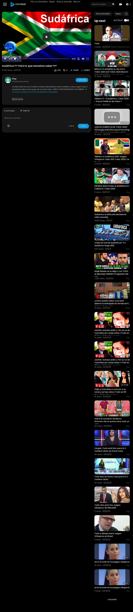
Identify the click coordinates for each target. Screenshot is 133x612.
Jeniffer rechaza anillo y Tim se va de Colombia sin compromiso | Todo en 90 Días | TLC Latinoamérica (112, 333)
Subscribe (82, 80)
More (76, 1)
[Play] (5, 58)
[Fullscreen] (87, 58)
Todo (96, 43)
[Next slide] (126, 14)
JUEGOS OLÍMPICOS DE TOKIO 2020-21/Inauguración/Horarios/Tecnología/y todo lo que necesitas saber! (112, 130)
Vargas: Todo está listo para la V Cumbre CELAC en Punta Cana (110, 449)
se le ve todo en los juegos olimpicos (112, 562)
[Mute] (83, 58)
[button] (128, 4)
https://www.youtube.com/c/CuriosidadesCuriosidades (49, 90)
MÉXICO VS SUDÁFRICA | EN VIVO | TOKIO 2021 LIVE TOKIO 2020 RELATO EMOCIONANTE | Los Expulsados (111, 72)
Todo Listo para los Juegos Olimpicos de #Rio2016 (107, 506)
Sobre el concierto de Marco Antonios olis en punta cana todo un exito (111, 421)
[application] (46, 37)
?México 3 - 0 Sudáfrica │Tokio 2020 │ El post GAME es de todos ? (111, 100)
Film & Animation (39, 1)
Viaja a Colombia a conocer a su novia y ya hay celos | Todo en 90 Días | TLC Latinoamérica (110, 392)
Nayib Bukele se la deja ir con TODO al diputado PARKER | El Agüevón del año (111, 274)
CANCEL (71, 126)
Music (52, 1)
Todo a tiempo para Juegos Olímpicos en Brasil (107, 534)
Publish (83, 126)
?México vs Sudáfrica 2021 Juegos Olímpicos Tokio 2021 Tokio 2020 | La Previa (111, 159)
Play (14, 78)
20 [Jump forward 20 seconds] (78, 58)
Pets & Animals (64, 1)
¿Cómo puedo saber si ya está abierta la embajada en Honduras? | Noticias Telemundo (111, 303)
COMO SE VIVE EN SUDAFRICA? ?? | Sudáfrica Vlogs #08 (110, 244)
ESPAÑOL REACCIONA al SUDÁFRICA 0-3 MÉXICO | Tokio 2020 (111, 187)
